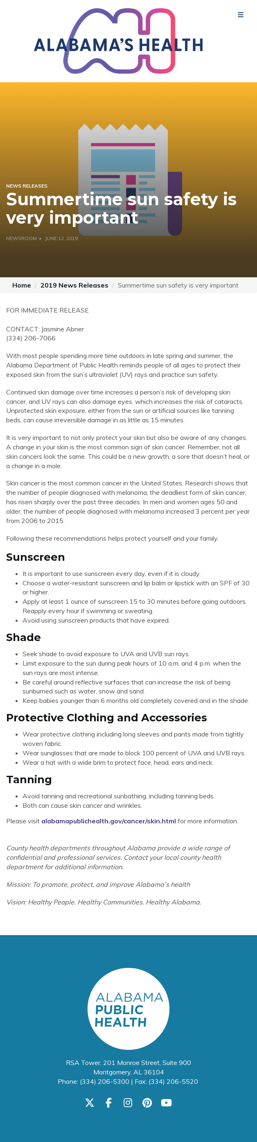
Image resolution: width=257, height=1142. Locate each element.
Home (21, 285)
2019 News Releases (74, 285)
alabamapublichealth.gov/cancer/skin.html (108, 821)
